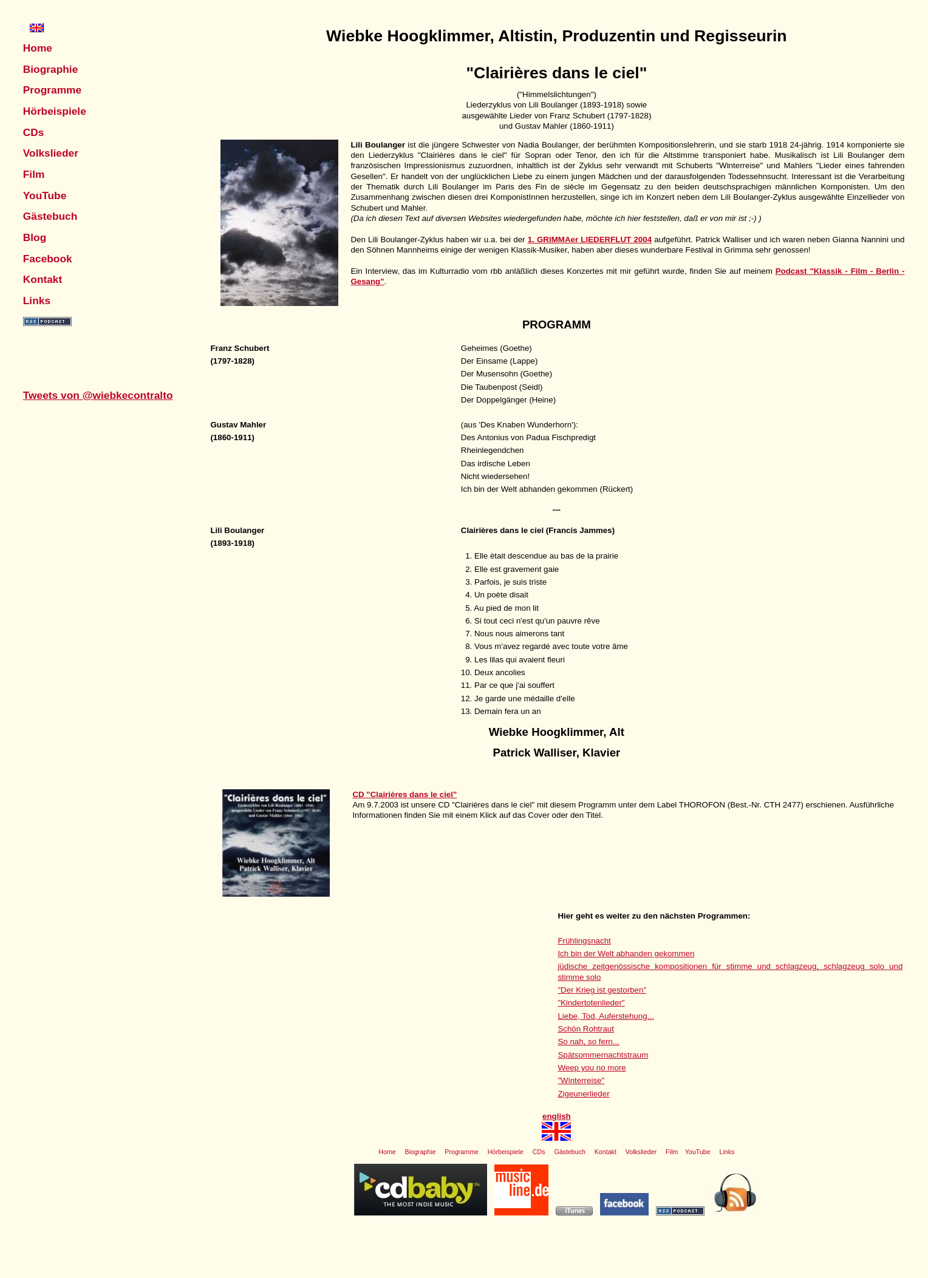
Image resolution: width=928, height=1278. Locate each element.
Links (36, 300)
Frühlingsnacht (584, 940)
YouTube (45, 195)
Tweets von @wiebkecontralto (98, 395)
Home (37, 48)
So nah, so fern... (588, 1041)
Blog (35, 237)
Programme (52, 90)
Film (34, 174)
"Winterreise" (581, 1080)
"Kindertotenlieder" (591, 1002)
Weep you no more (592, 1067)
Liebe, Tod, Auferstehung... (605, 1016)
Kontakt (43, 279)
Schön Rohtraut (586, 1028)
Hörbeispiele (54, 111)
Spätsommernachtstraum (603, 1054)
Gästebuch (50, 216)
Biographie (50, 69)
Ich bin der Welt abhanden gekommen (626, 953)
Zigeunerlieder (583, 1093)
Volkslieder (50, 153)
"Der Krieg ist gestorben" (602, 989)
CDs (33, 132)
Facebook (47, 259)
